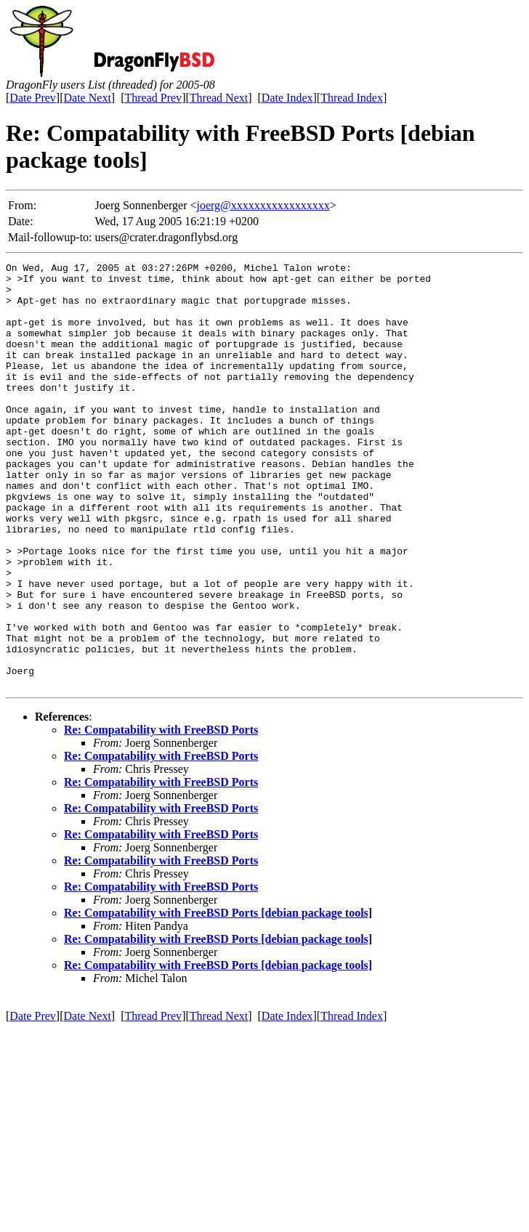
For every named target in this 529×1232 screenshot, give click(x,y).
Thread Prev (153, 98)
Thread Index (351, 98)
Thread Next (219, 98)
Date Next (87, 98)
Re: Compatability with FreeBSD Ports (161, 814)
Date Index (287, 98)
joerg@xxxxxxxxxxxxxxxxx (263, 205)
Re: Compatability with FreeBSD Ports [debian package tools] (218, 998)
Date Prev (32, 98)
